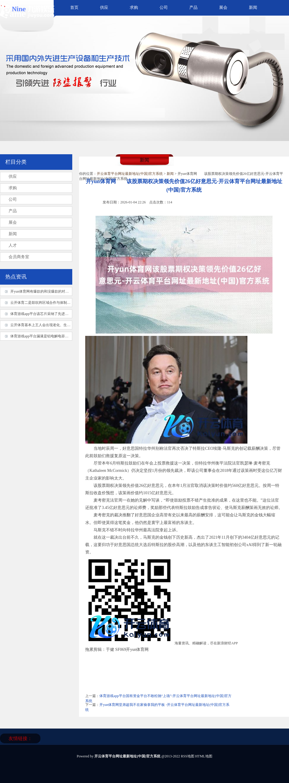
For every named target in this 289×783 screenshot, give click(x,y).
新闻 (253, 7)
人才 (13, 245)
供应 (104, 7)
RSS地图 (187, 756)
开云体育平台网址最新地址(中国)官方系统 (130, 174)
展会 (223, 7)
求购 (134, 7)
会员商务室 (19, 257)
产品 (193, 7)
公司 (164, 7)
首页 (74, 7)
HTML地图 (203, 756)
